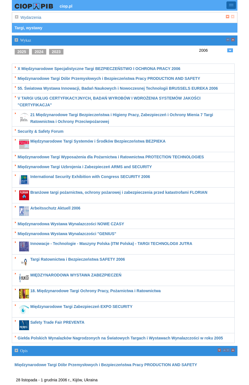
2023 (56, 51)
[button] (231, 5)
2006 (203, 50)
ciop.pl (66, 6)
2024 (39, 51)
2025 (21, 51)
